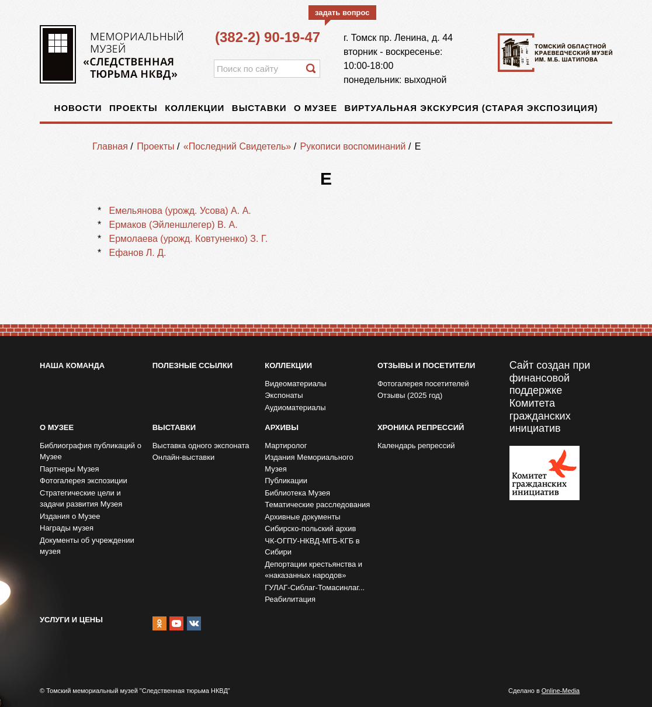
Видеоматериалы (296, 383)
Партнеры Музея (69, 469)
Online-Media (561, 690)
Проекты (133, 108)
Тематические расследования (317, 504)
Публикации (286, 480)
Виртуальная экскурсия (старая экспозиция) (471, 108)
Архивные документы (302, 516)
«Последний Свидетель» (237, 146)
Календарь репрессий (416, 445)
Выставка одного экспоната (200, 445)
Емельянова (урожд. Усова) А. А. (180, 211)
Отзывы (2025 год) (409, 395)
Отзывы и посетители (426, 365)
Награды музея (66, 528)
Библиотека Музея (297, 492)
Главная (110, 146)
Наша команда (72, 365)
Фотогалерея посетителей (423, 383)
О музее (315, 108)
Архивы (282, 427)
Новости (78, 108)
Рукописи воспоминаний (353, 146)
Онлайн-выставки (183, 457)
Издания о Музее (70, 516)
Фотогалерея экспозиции (83, 480)
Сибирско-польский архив (310, 528)
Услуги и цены (71, 619)
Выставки (259, 108)
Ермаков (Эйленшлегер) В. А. (173, 225)
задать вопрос (342, 12)
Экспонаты (284, 395)
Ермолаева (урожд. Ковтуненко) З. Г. (188, 239)
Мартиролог (286, 445)
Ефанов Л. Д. (137, 253)
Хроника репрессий (420, 427)
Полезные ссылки (192, 365)
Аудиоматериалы (295, 407)
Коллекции (194, 108)
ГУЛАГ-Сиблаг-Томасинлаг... (315, 587)
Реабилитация (290, 599)
